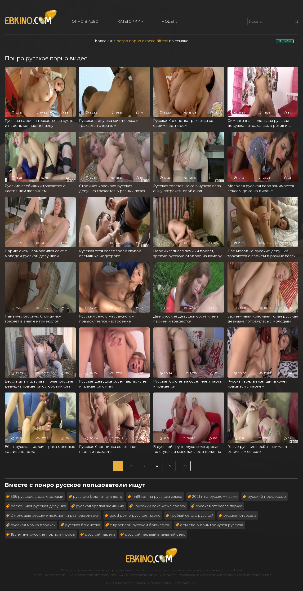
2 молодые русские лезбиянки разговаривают (55, 515)
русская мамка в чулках (33, 525)
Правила (139, 583)
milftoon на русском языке (157, 496)
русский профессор (266, 496)
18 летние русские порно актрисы (43, 534)
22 (185, 466)
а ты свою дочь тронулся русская (211, 525)
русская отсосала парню (219, 506)
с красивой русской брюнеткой (140, 525)
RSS (194, 583)
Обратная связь (159, 583)
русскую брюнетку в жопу (98, 496)
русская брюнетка (82, 525)
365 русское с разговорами (37, 496)
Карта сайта (181, 583)
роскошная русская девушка (38, 506)
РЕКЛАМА (284, 41)
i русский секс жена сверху (160, 506)
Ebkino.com (69, 570)
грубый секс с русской (192, 515)
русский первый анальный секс (155, 534)
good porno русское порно (134, 515)
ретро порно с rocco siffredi (142, 41)
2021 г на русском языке (215, 496)
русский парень (100, 534)
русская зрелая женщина (100, 506)
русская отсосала (239, 515)
